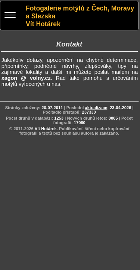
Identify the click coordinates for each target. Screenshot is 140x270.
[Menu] (10, 16)
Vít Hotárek (46, 128)
